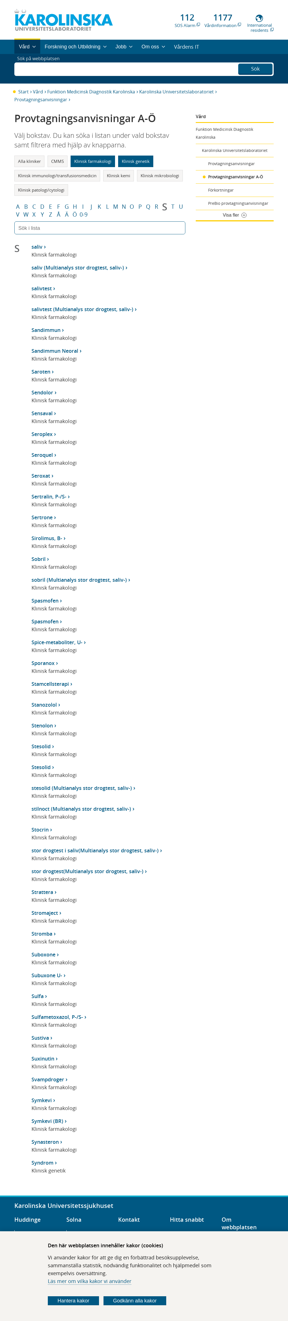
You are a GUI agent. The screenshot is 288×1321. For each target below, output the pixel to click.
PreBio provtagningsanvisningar (238, 203)
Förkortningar (221, 190)
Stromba (42, 933)
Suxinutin (43, 1058)
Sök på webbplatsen (41, 68)
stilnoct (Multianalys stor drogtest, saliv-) (81, 808)
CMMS (57, 161)
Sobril (39, 559)
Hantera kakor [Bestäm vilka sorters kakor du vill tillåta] (73, 1301)
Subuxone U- (47, 975)
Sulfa (38, 996)
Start (23, 92)
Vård (38, 92)
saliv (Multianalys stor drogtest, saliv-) (78, 267)
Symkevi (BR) (47, 1121)
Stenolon (42, 725)
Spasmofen (45, 600)
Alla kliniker (29, 161)
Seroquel (42, 454)
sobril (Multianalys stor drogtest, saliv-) (79, 579)
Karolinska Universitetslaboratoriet (176, 92)
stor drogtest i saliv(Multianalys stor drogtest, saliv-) (95, 850)
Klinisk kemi (118, 175)
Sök (255, 68)
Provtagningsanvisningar (40, 99)
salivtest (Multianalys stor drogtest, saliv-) (82, 309)
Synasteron (45, 1141)
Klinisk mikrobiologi (160, 175)
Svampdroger (48, 1079)
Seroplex (42, 434)
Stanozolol (44, 704)
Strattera (42, 892)
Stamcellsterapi (50, 683)
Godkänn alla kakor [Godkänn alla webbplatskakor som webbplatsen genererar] (135, 1301)
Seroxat (41, 475)
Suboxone (43, 954)
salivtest (42, 288)
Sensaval (42, 413)
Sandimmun (46, 330)
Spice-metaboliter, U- (57, 642)
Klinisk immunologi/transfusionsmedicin (57, 175)
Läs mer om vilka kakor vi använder (89, 1281)
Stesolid (41, 746)
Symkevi (42, 1100)
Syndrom (42, 1162)
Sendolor (42, 392)
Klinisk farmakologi (92, 161)
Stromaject (45, 912)
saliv (37, 246)
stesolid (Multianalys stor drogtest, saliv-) (82, 788)
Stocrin (40, 829)
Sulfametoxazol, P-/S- (57, 1017)
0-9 (83, 214)
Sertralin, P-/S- (49, 496)
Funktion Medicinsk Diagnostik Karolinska (91, 92)
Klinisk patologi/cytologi (41, 190)
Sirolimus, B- (47, 538)
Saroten (41, 371)
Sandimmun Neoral (55, 350)
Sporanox (43, 663)
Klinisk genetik (136, 161)
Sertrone (42, 517)
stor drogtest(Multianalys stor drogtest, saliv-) (87, 871)
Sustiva (40, 1037)
